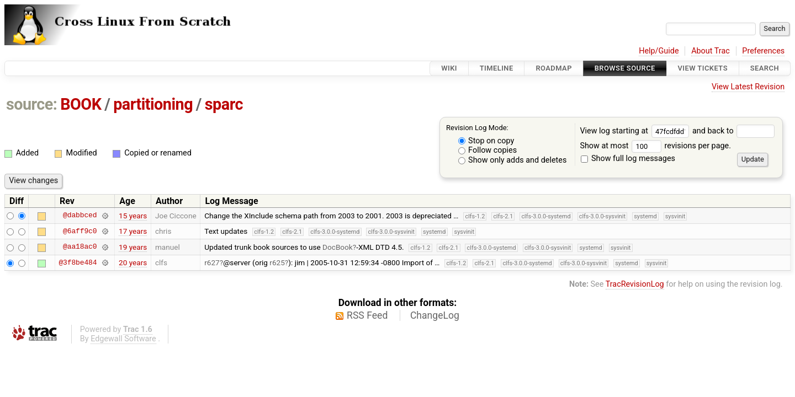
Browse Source (625, 68)
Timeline (496, 68)
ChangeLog (434, 315)
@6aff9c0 (80, 231)
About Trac (710, 51)
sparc (224, 104)
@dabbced (80, 216)
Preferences (763, 51)
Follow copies (487, 150)
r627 (212, 262)
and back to (733, 131)
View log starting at (636, 131)
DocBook (337, 247)
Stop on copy (486, 141)
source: (31, 104)
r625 (277, 262)
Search (764, 68)
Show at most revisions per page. (655, 146)
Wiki (449, 68)
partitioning (153, 104)
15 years (133, 215)
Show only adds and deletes (512, 160)
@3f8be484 (78, 262)
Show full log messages (628, 158)
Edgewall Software (123, 339)
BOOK (80, 104)
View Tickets (703, 68)
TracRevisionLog (635, 284)
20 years (133, 262)
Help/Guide (659, 51)
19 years (133, 247)
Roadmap (554, 68)
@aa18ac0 (80, 247)
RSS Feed (367, 315)
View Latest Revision (748, 87)
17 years (133, 231)
